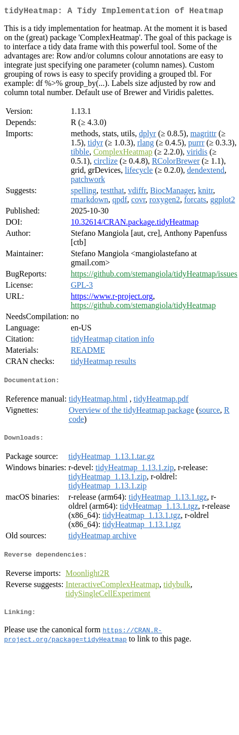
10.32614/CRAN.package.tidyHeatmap (134, 224)
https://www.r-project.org (112, 298)
